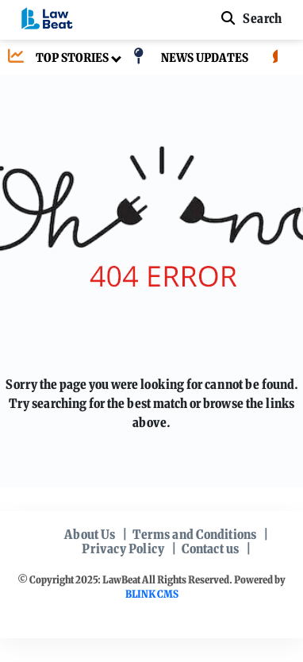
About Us (89, 534)
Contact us (210, 548)
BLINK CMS (151, 594)
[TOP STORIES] (54, 58)
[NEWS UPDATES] (186, 58)
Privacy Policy (123, 548)
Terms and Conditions (194, 534)
